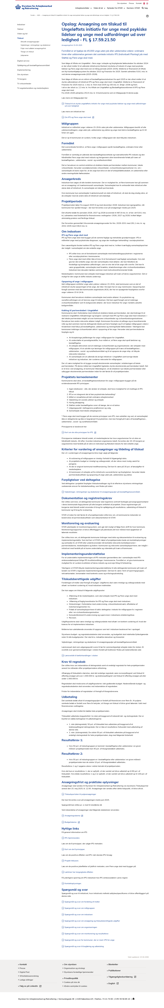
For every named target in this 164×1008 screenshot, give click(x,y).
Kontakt (139, 4)
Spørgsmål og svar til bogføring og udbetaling (84, 946)
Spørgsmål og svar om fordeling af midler (82, 902)
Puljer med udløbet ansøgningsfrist (33, 48)
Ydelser (20, 29)
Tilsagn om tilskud (27, 52)
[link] (147, 16)
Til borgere (21, 79)
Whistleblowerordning (29, 976)
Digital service (23, 61)
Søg (145, 9)
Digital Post (24, 972)
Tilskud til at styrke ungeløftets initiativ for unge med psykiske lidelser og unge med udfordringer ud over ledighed (105, 104)
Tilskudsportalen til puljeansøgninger (80, 794)
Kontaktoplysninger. (73, 883)
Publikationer (114, 970)
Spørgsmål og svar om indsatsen (79, 914)
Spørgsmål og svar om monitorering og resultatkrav (87, 933)
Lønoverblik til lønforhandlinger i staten (81, 655)
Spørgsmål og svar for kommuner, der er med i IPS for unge (89, 940)
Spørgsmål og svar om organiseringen (81, 927)
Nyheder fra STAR (115, 9)
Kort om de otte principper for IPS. (81, 432)
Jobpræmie (24, 55)
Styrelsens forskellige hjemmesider (78, 972)
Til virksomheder (24, 83)
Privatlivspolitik (71, 978)
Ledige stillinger (26, 980)
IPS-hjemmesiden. (72, 838)
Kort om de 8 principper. (75, 849)
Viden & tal (98, 9)
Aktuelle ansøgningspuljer (30, 42)
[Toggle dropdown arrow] (91, 9)
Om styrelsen (122, 4)
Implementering (24, 70)
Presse (131, 4)
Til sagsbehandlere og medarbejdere (33, 88)
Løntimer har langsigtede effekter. (79, 872)
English (114, 983)
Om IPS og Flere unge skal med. (80, 117)
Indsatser (21, 24)
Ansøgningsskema (74, 815)
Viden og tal (22, 33)
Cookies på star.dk (72, 982)
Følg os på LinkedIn (31, 986)
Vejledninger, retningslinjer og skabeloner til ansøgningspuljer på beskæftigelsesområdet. (102, 492)
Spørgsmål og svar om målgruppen (80, 908)
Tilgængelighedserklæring (122, 977)
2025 (38, 15)
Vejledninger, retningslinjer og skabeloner (35, 45)
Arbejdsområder (82, 9)
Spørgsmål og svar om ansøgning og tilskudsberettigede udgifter (92, 921)
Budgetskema (73, 822)
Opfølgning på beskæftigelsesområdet (33, 65)
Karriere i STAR (133, 9)
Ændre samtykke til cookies (75, 986)
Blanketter (113, 964)
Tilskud (20, 38)
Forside (33, 15)
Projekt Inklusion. (72, 860)
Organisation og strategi (74, 968)
